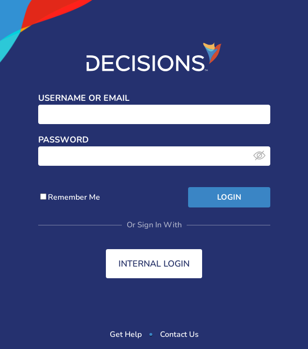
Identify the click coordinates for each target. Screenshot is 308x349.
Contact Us (179, 334)
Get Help (126, 334)
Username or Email (84, 98)
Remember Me (70, 197)
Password (63, 140)
